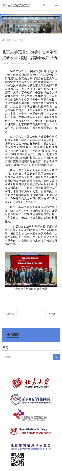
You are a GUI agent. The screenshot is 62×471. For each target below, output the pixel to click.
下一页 (51, 313)
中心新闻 (18, 40)
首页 (8, 40)
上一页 (10, 313)
